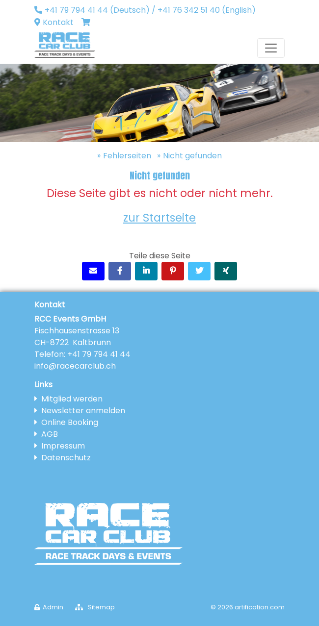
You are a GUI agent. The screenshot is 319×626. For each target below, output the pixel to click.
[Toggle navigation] (271, 48)
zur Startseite (159, 217)
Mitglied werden (72, 398)
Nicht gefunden (192, 155)
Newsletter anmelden (83, 410)
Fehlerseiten (127, 155)
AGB (49, 434)
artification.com (260, 607)
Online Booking (69, 422)
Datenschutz (66, 457)
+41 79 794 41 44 (99, 354)
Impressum (63, 445)
